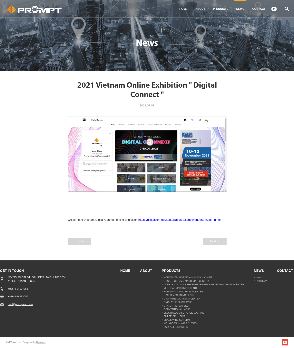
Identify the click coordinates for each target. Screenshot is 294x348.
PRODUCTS (221, 8)
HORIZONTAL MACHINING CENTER (183, 291)
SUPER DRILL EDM (174, 316)
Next (213, 241)
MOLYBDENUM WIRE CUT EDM (181, 323)
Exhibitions (261, 281)
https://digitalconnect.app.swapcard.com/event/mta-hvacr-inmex (179, 219)
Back (81, 241)
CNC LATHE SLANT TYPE (178, 302)
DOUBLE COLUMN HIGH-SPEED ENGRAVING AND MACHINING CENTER (204, 284)
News (259, 277)
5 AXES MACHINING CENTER (180, 295)
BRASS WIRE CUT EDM (177, 320)
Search (286, 9)
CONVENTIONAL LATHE (177, 309)
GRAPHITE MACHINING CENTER (182, 298)
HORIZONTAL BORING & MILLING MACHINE (188, 277)
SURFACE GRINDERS (176, 327)
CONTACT (258, 8)
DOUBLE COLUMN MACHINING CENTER (186, 281)
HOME (183, 8)
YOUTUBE (274, 9)
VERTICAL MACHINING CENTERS (182, 288)
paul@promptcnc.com (20, 304)
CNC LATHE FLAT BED (176, 305)
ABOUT (200, 8)
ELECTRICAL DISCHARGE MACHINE (184, 312)
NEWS (240, 8)
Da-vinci (40, 342)
